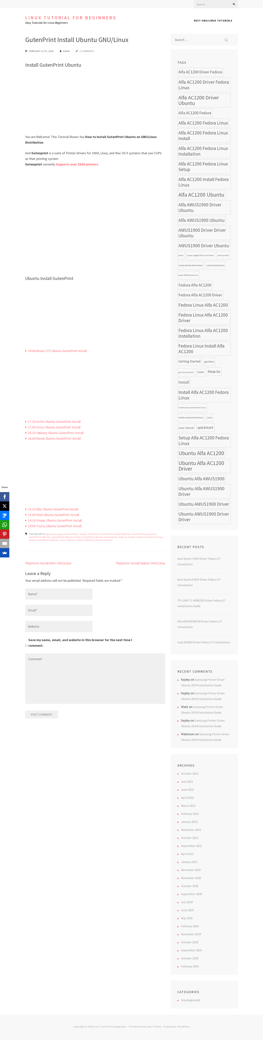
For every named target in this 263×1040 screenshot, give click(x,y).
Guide (83, 534)
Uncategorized (190, 1000)
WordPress (184, 1026)
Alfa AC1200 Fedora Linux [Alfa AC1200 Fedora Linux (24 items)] (203, 123)
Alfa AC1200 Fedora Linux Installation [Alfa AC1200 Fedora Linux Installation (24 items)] (203, 151)
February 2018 (190, 966)
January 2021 (189, 862)
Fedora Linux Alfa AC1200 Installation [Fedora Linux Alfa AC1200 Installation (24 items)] (203, 333)
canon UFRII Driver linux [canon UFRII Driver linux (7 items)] (188, 275)
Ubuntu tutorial (103, 540)
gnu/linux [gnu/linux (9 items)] (209, 361)
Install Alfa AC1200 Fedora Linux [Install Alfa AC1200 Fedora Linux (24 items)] (203, 395)
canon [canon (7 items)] (180, 255)
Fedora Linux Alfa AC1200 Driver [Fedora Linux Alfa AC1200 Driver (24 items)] (203, 317)
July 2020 (187, 902)
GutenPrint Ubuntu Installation (99, 537)
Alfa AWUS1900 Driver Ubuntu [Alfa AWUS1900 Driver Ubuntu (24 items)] (199, 207)
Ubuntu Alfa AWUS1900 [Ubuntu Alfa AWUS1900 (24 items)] (201, 479)
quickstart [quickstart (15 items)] (205, 427)
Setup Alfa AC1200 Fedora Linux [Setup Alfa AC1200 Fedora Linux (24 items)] (203, 440)
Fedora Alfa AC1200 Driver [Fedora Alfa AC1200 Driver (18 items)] (200, 294)
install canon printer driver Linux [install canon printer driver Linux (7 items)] (192, 407)
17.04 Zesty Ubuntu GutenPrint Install (54, 427)
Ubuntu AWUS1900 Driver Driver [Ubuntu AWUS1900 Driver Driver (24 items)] (203, 517)
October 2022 (189, 773)
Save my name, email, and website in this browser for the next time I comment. (80, 643)
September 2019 (191, 950)
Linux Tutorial (67, 540)
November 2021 (191, 830)
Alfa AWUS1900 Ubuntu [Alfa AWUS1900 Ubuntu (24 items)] (201, 220)
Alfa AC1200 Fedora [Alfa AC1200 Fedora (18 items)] (194, 112)
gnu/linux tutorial (68, 534)
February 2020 (190, 926)
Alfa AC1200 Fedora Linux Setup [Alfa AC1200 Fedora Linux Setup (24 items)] (203, 166)
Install (131, 537)
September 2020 (191, 894)
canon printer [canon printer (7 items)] (223, 255)
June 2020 (187, 910)
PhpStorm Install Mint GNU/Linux (48, 563)
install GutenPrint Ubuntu (43, 540)
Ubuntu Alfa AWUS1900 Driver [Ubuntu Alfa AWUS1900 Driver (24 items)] (201, 491)
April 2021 (187, 854)
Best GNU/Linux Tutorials (213, 20)
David (66, 51)
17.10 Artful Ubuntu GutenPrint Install (54, 421)
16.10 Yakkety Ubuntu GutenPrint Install (56, 433)
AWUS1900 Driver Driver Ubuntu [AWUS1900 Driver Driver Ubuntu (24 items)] (202, 233)
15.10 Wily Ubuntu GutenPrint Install (53, 509)
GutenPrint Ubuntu (39, 537)
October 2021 (189, 838)
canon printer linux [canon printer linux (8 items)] (215, 265)
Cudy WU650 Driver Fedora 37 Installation (203, 642)
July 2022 (187, 781)
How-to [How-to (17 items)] (214, 371)
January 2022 (189, 822)
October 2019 (189, 942)
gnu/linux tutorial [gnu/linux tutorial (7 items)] (185, 372)
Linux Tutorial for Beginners (70, 17)
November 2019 (191, 934)
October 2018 (189, 958)
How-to (123, 537)
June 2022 (187, 789)
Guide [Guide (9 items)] (200, 372)
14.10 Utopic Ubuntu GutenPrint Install (55, 520)
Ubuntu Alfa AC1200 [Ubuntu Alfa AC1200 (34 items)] (201, 453)
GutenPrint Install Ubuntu (115, 534)
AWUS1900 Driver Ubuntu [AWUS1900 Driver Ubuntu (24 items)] (203, 246)
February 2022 (190, 814)
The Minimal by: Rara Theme (144, 1026)
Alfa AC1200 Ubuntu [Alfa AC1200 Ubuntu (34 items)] (201, 194)
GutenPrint (94, 534)
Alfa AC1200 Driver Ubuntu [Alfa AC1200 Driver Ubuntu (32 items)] (198, 100)
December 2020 (191, 870)
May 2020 (187, 918)
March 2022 (188, 805)
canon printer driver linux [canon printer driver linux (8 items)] (190, 265)
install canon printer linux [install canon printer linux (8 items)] (190, 417)
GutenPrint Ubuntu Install (66, 537)
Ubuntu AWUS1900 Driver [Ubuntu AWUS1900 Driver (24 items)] (203, 504)
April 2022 (187, 797)
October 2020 (189, 886)
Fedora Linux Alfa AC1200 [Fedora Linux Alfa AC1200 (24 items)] (203, 305)
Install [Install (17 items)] (183, 382)
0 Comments (87, 51)
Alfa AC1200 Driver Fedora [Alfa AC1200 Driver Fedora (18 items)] (200, 72)
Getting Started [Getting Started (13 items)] (189, 361)
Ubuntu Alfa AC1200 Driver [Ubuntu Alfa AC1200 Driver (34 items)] (201, 466)
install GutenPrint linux (149, 537)
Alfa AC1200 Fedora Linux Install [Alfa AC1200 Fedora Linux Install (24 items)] (203, 135)
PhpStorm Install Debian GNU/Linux (140, 563)
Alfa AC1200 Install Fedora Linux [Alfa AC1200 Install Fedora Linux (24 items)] (203, 182)
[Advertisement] (95, 106)
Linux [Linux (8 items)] (209, 417)
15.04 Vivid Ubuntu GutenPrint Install (53, 515)
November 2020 (191, 878)
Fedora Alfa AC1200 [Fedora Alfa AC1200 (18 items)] (194, 285)
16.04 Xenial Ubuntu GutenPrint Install (54, 438)
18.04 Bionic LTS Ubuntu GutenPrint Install (57, 351)
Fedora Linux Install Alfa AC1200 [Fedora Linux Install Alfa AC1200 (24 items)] (201, 348)
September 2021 (191, 846)
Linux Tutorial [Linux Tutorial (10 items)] (186, 428)
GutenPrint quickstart (144, 534)
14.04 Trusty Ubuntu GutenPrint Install (55, 526)
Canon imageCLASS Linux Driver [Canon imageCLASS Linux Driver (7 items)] (200, 255)
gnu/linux (51, 534)
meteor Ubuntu (85, 540)
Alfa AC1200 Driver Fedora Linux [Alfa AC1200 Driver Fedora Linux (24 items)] (203, 85)
